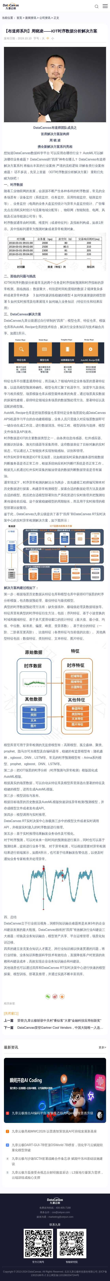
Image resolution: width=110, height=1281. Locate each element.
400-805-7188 (63, 1207)
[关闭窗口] (11, 1013)
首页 (19, 17)
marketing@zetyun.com (60, 1217)
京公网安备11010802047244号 (63, 1275)
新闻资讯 (30, 17)
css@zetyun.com (61, 1212)
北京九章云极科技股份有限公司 (81, 1271)
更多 (102, 1047)
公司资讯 (44, 17)
